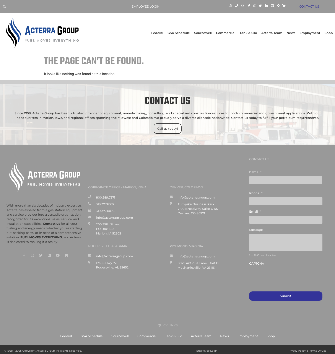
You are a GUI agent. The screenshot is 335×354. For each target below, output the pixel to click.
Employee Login (146, 6)
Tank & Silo (248, 33)
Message (256, 228)
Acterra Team (271, 33)
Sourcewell (203, 33)
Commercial (225, 33)
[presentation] (282, 274)
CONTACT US (310, 6)
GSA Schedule (179, 33)
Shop (329, 33)
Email (255, 210)
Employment (310, 33)
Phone (256, 192)
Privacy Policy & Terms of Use (307, 348)
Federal (157, 33)
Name (255, 172)
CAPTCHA (256, 262)
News (291, 33)
